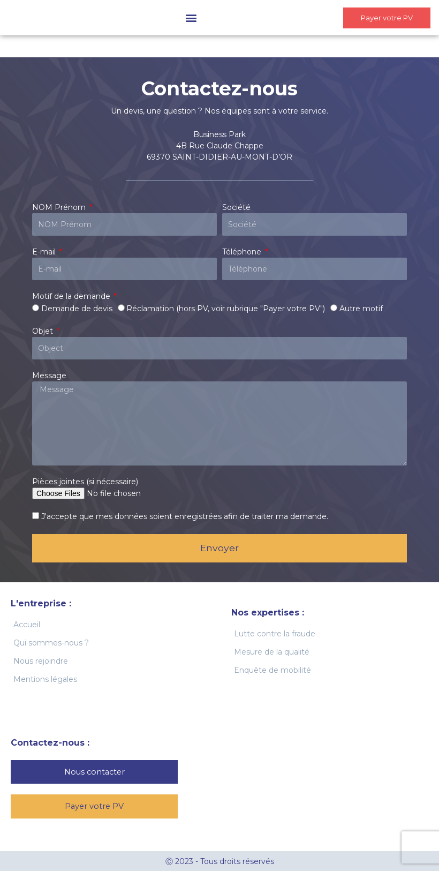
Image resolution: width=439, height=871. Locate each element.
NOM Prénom (60, 207)
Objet (43, 331)
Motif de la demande (72, 296)
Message (49, 375)
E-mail (45, 252)
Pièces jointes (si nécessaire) (85, 481)
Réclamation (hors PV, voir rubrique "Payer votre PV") (225, 308)
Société (236, 207)
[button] (182, 18)
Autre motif (361, 308)
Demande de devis (76, 308)
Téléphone (242, 252)
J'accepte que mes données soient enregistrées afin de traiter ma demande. (184, 516)
